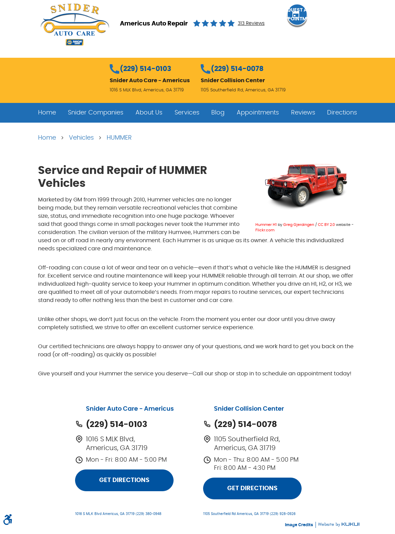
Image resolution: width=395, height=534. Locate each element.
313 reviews (251, 23)
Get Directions (124, 480)
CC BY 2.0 (326, 225)
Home (47, 113)
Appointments (258, 113)
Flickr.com (264, 230)
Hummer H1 (266, 225)
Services (187, 113)
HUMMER (119, 138)
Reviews (303, 113)
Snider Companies (95, 113)
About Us (149, 113)
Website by (338, 524)
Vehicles (81, 138)
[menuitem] (47, 113)
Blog (218, 113)
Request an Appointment (321, 23)
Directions (342, 113)
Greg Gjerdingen (298, 225)
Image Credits (299, 525)
